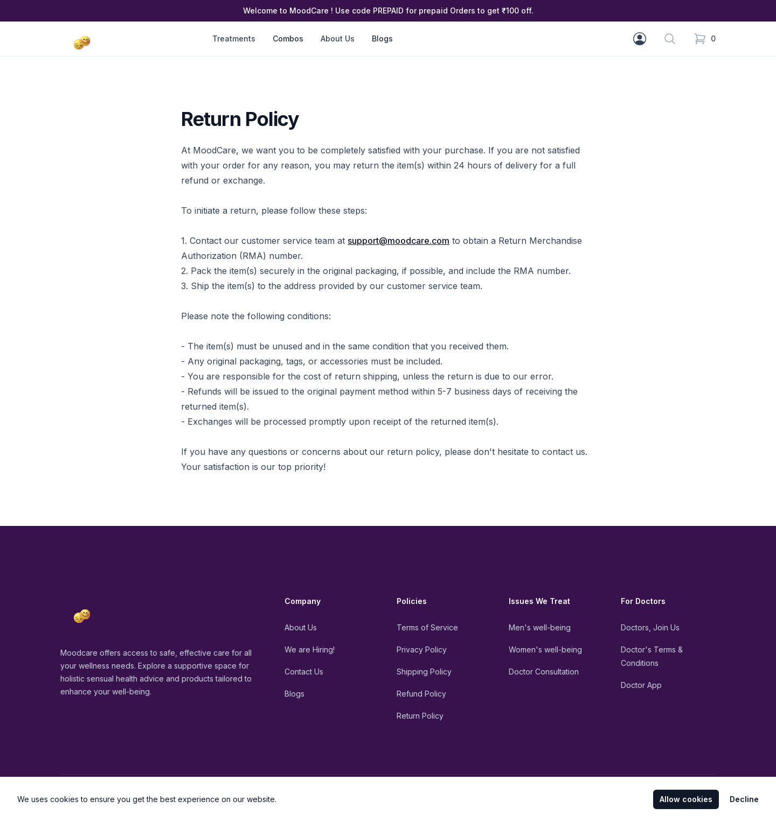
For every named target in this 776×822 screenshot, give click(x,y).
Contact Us (304, 671)
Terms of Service (427, 627)
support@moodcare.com (398, 240)
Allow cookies (686, 799)
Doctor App (641, 685)
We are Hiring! (310, 649)
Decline (744, 799)
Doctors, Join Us (650, 627)
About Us (301, 627)
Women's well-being (545, 649)
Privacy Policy (422, 649)
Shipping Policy (424, 671)
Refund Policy (421, 693)
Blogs (382, 38)
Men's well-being (540, 627)
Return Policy (420, 715)
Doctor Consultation (544, 671)
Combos (288, 38)
